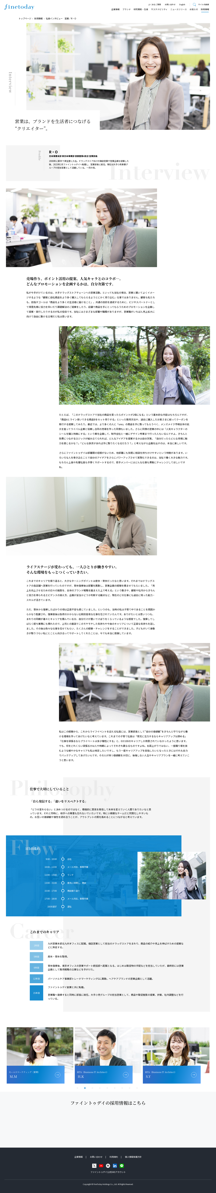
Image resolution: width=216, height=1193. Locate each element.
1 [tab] (78, 1088)
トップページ (25, 18)
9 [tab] (137, 1088)
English (182, 4)
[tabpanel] (40, 1055)
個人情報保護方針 (133, 1156)
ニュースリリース (178, 9)
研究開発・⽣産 (141, 9)
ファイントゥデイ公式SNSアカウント (108, 1171)
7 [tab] (122, 1088)
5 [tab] (108, 1088)
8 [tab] (130, 1088)
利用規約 (113, 1156)
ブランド (126, 9)
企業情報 (115, 9)
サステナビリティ (159, 9)
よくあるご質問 (154, 4)
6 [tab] (115, 1088)
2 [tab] (85, 1088)
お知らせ (194, 9)
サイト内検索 (203, 4)
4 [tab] (100, 1088)
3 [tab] (93, 1088)
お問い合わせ (170, 4)
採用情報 (205, 9)
